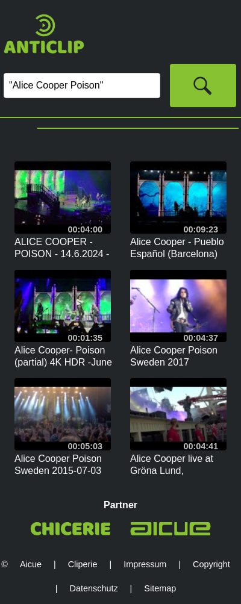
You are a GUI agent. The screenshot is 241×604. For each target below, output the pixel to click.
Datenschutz (94, 588)
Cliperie (83, 564)
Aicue (31, 564)
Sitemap (160, 588)
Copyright (211, 564)
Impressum (145, 564)
